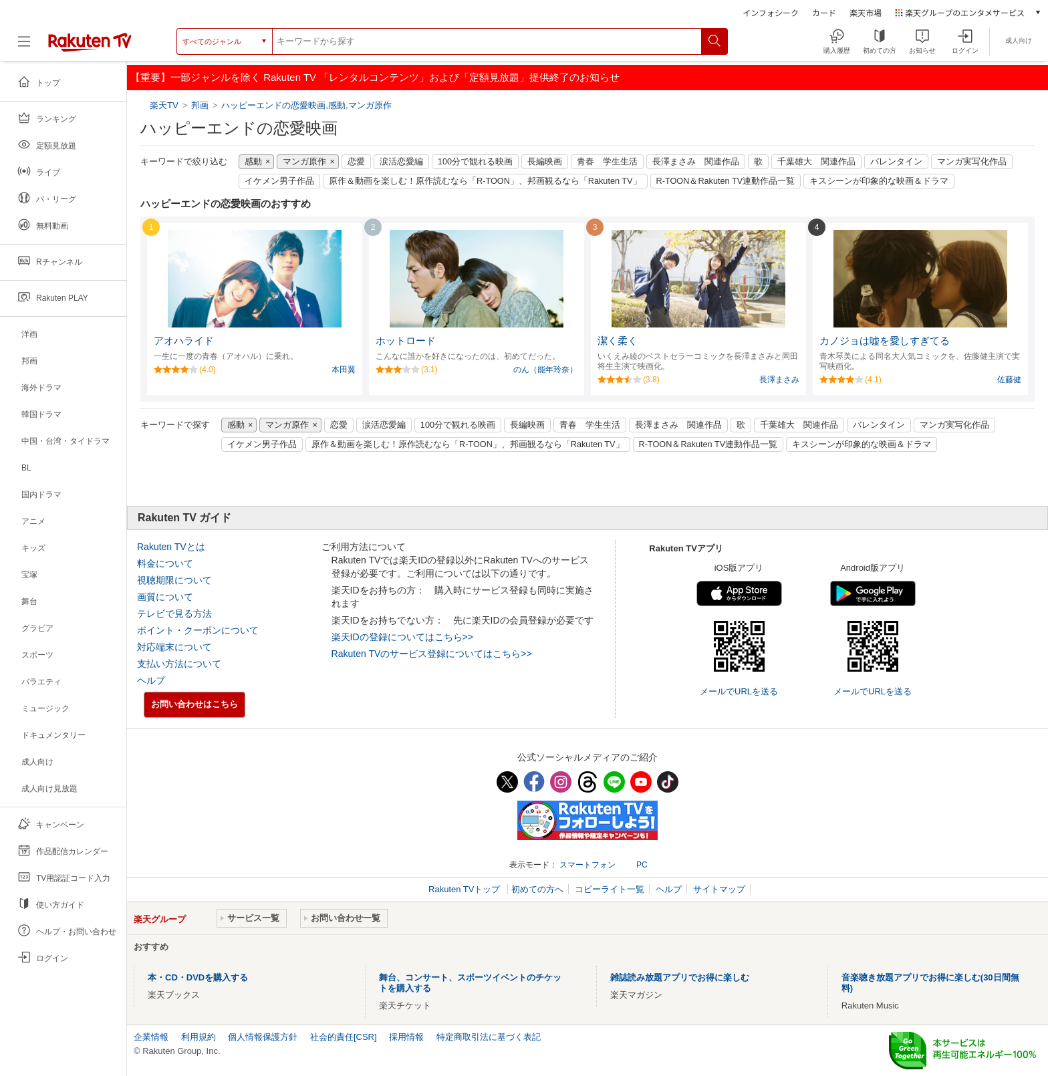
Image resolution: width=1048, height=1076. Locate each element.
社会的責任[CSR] (343, 1037)
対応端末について (174, 647)
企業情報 (151, 1037)
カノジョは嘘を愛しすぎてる (884, 340)
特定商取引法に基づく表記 (488, 1037)
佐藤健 (1009, 379)
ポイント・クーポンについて (198, 630)
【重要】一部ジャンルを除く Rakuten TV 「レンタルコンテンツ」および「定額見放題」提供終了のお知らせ (375, 77)
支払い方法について (179, 663)
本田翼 (344, 369)
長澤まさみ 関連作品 (695, 161)
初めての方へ (537, 889)
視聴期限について (174, 580)
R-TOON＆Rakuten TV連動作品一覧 (725, 181)
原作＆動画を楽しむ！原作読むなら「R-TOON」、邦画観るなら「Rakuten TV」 (485, 181)
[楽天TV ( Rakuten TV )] (90, 46)
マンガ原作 (304, 161)
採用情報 (406, 1037)
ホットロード (406, 340)
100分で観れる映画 (475, 161)
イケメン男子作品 (279, 181)
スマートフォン (587, 864)
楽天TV (165, 105)
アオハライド (184, 340)
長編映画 (544, 161)
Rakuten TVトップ (465, 889)
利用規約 (198, 1037)
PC (642, 864)
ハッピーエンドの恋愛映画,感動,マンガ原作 (306, 105)
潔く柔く (618, 340)
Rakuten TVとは (171, 546)
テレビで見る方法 (174, 613)
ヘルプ (151, 680)
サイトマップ (719, 889)
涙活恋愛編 (401, 161)
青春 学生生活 (607, 161)
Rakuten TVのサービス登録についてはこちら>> (432, 653)
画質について (165, 596)
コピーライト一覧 (609, 889)
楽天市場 (865, 12)
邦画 (200, 105)
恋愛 (356, 161)
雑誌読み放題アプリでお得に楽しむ (679, 977)
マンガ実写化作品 (972, 161)
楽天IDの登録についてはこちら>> (402, 637)
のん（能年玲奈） (545, 369)
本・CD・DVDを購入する (198, 977)
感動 (253, 161)
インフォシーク (771, 12)
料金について (165, 563)
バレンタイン (896, 161)
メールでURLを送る (739, 691)
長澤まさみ (779, 379)
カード (824, 12)
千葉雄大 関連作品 (816, 161)
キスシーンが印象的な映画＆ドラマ (878, 181)
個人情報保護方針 (262, 1037)
